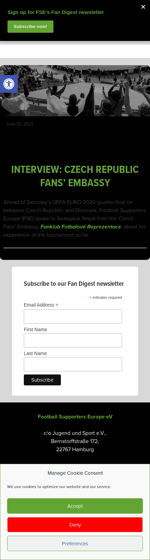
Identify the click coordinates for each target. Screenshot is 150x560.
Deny (75, 525)
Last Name (35, 353)
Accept (75, 506)
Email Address (41, 305)
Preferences (75, 544)
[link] (9, 84)
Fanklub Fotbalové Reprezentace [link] (80, 226)
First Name (35, 329)
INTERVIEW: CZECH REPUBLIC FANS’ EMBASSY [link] (75, 176)
